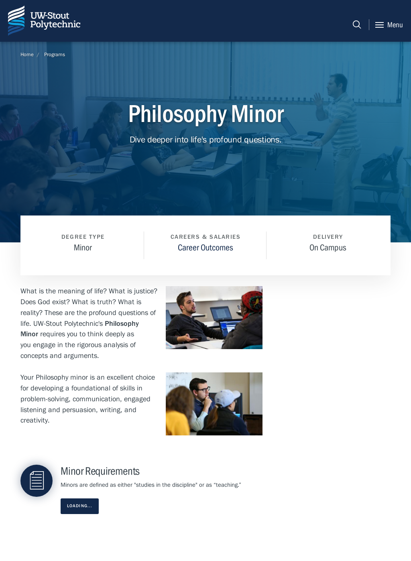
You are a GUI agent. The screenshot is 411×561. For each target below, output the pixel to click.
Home (27, 54)
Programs (54, 54)
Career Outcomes (205, 247)
